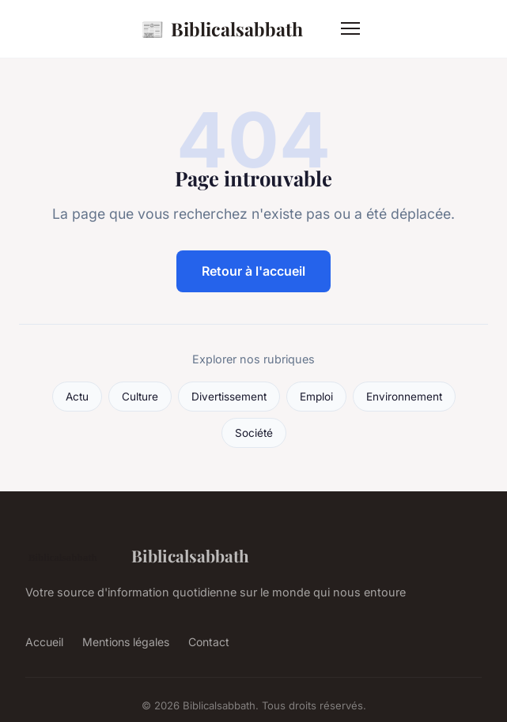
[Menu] (350, 28)
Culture (140, 396)
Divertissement (229, 396)
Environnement (404, 396)
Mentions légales (125, 642)
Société (254, 433)
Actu (77, 396)
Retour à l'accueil (253, 271)
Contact (208, 642)
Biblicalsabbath (222, 29)
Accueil (44, 642)
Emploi (316, 396)
